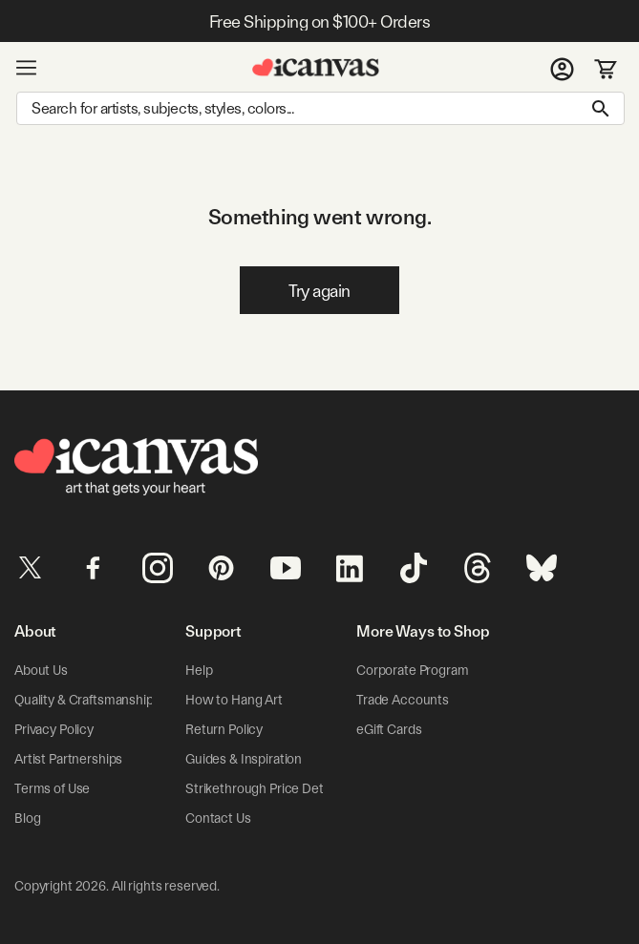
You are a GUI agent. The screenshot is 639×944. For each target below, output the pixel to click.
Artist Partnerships (68, 758)
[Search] (320, 108)
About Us (41, 670)
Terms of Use (52, 788)
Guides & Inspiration (243, 758)
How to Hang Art (234, 699)
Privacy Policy (54, 729)
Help (198, 670)
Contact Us (218, 818)
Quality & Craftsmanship (84, 699)
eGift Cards (388, 729)
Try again (319, 291)
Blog (27, 818)
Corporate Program (412, 670)
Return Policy (224, 729)
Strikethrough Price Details (263, 788)
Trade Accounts (402, 699)
